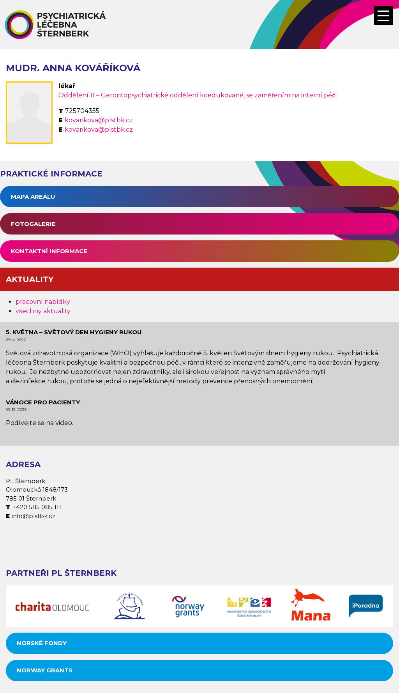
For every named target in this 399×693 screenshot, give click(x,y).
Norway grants (44, 670)
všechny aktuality (43, 311)
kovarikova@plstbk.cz (99, 120)
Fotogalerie (33, 223)
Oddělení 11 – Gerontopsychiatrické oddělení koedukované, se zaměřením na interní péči (197, 95)
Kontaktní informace (49, 251)
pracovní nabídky (43, 301)
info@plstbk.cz (33, 516)
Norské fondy (42, 643)
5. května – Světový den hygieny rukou (74, 332)
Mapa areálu (33, 196)
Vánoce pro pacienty (43, 402)
